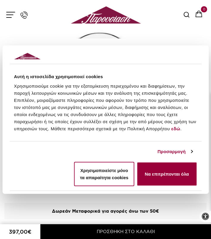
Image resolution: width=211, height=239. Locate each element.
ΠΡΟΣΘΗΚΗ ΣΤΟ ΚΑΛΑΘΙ (126, 231)
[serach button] (186, 17)
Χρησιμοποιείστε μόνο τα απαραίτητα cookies (104, 174)
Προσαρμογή (172, 151)
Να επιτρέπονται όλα (167, 173)
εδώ (175, 128)
